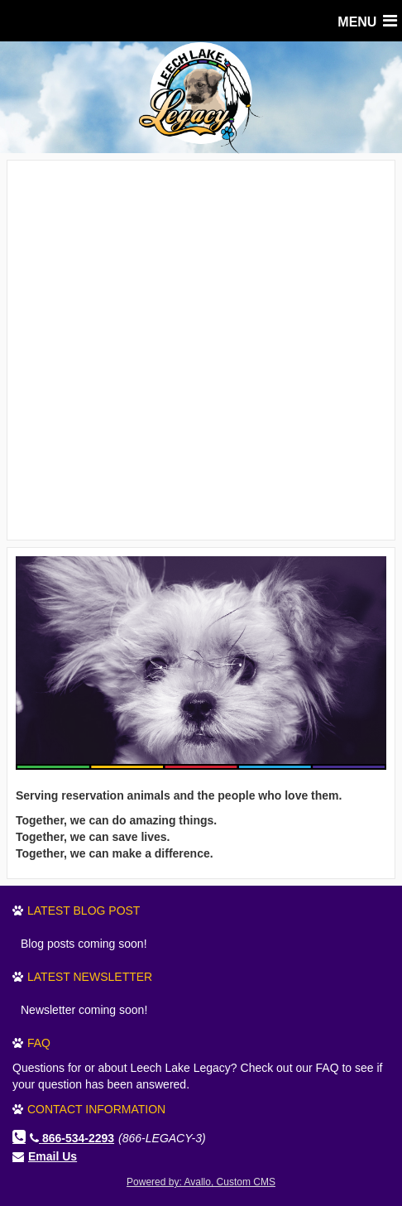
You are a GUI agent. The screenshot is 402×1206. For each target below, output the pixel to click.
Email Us (52, 1156)
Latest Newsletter (89, 976)
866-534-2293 (72, 1138)
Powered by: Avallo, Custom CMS (201, 1182)
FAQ (38, 1043)
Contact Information (96, 1109)
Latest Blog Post (83, 910)
